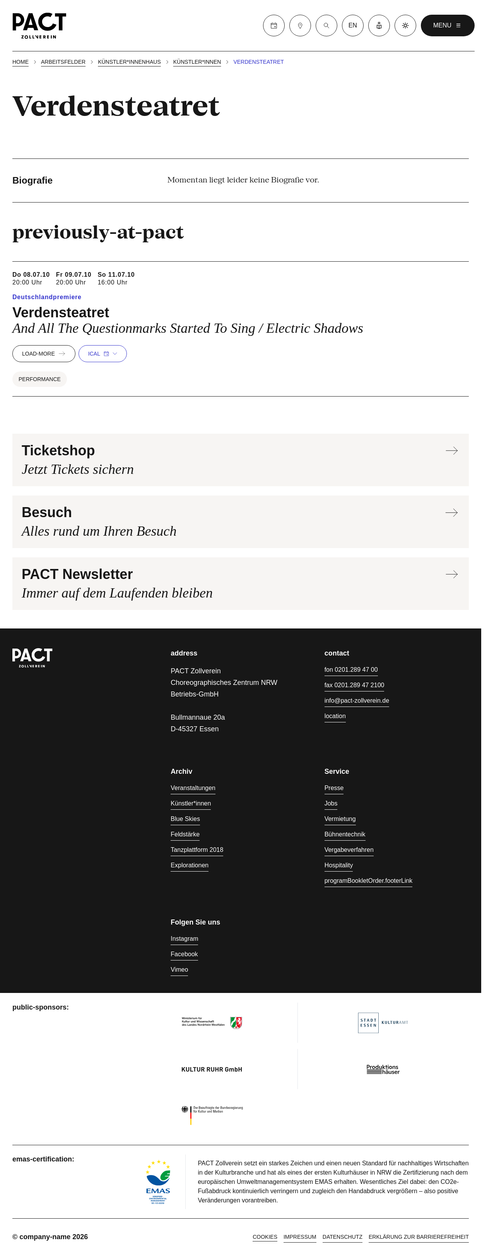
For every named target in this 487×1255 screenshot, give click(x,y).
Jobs (331, 803)
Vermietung (340, 819)
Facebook (184, 954)
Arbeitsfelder (63, 62)
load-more (44, 354)
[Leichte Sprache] (379, 25)
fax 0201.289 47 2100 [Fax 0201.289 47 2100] (354, 685)
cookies (265, 1237)
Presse (334, 788)
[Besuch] (300, 25)
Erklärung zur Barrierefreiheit (419, 1237)
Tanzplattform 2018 (197, 849)
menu (447, 25)
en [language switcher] (353, 25)
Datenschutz (342, 1237)
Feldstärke (185, 834)
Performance (40, 379)
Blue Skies (185, 819)
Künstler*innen (197, 62)
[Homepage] (39, 25)
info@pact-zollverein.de (357, 700)
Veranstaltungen (193, 788)
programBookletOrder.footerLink (369, 880)
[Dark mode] (405, 25)
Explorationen (189, 865)
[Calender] (274, 25)
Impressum (300, 1237)
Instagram (184, 938)
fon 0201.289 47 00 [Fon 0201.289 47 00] (351, 669)
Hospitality (339, 865)
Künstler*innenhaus (129, 62)
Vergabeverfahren (349, 849)
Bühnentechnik (345, 834)
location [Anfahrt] (335, 716)
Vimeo (179, 969)
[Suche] (326, 25)
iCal (102, 354)
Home (20, 62)
